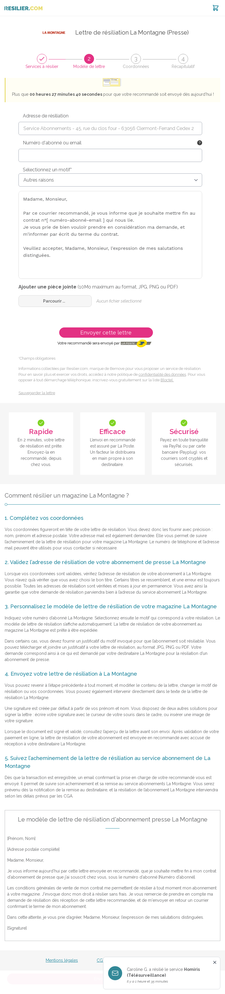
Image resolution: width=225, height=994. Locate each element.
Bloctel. (167, 380)
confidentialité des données (162, 374)
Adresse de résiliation (46, 116)
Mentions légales (62, 960)
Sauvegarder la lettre (36, 393)
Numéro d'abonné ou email (52, 143)
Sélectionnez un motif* (47, 170)
